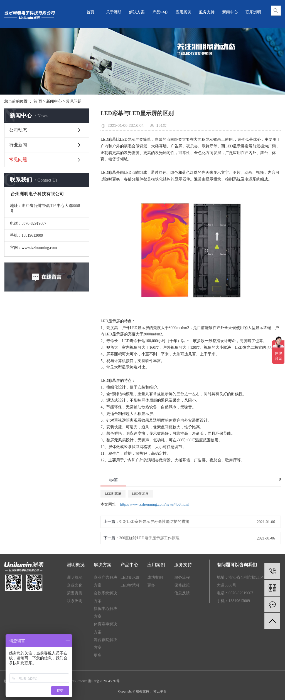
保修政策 (182, 585)
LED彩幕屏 (113, 494)
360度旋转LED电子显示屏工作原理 (149, 538)
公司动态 (18, 130)
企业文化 (74, 585)
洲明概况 (74, 577)
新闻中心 (230, 12)
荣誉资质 (74, 593)
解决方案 (137, 12)
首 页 (37, 101)
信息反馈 (182, 593)
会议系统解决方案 (105, 597)
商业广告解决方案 (105, 581)
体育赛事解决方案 (105, 628)
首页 (90, 12)
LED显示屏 (140, 494)
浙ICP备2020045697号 (104, 681)
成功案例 (155, 577)
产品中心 (160, 12)
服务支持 (207, 12)
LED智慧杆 (130, 585)
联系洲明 (253, 12)
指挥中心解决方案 (105, 613)
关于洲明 (114, 12)
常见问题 (74, 101)
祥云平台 (160, 691)
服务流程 (182, 577)
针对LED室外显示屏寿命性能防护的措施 (154, 522)
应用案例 (183, 12)
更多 (98, 655)
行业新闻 (18, 144)
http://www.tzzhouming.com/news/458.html (154, 504)
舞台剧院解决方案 (105, 644)
